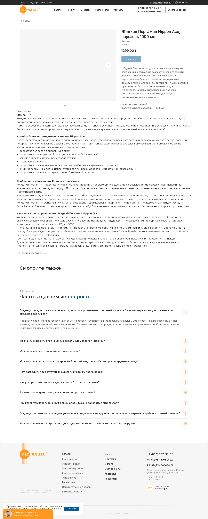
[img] (150, 487)
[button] (176, 10)
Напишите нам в (162, 487)
